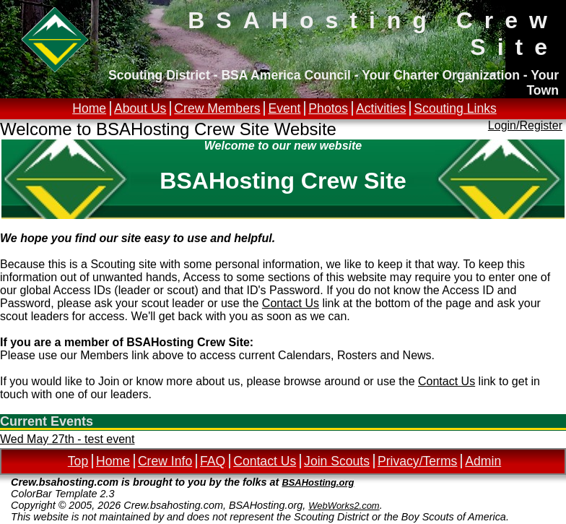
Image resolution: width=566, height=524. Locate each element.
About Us (140, 108)
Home (89, 108)
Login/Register (525, 125)
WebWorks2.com (343, 505)
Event (284, 108)
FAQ (212, 461)
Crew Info (165, 461)
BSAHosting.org (318, 482)
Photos (328, 108)
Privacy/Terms (417, 461)
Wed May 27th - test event (67, 439)
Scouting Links (455, 108)
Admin (483, 461)
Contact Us (290, 303)
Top (78, 461)
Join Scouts (337, 461)
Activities (381, 108)
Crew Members (217, 108)
